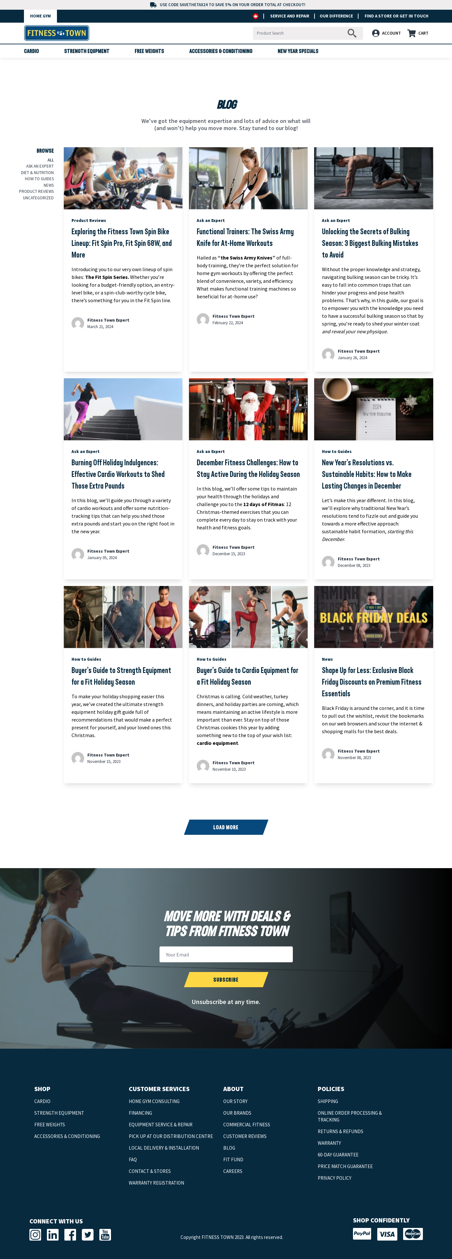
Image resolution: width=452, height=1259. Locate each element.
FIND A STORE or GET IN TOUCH (396, 16)
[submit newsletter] (226, 979)
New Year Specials (298, 51)
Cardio (31, 51)
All (51, 160)
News (49, 185)
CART (417, 33)
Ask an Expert (40, 166)
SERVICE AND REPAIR (289, 16)
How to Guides (39, 179)
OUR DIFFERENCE (334, 16)
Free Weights (149, 51)
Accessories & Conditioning (220, 51)
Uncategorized (38, 198)
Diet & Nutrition (37, 172)
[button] (387, 33)
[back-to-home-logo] (56, 33)
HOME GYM (40, 16)
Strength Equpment (86, 51)
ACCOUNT (386, 33)
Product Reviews (36, 191)
